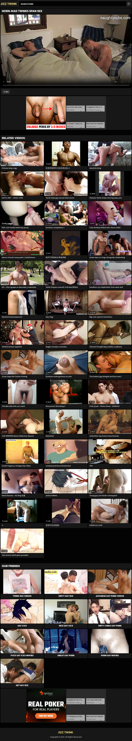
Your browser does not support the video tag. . (66, 51)
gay (7, 91)
